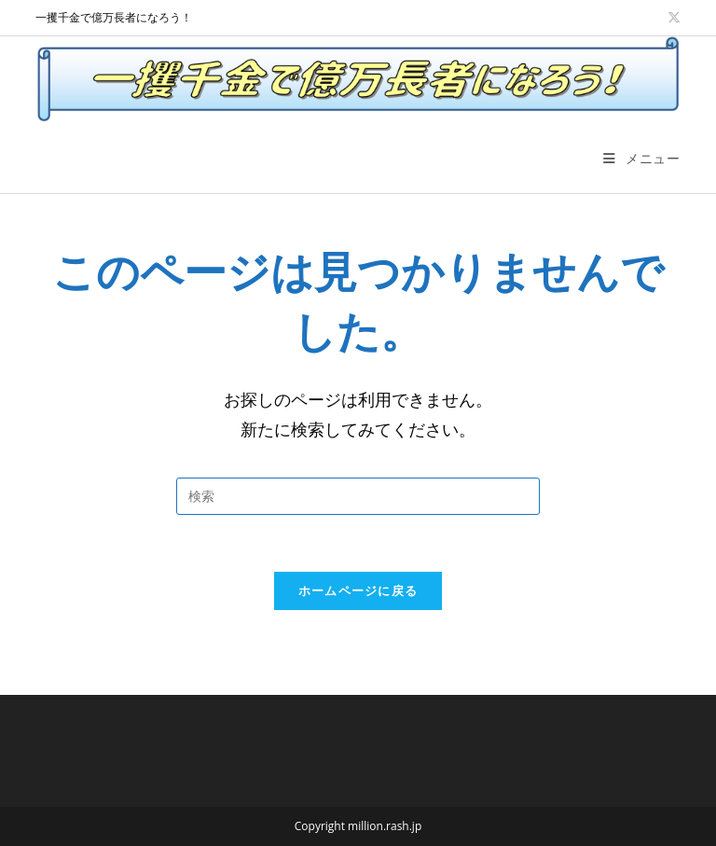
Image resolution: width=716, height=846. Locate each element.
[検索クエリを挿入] (358, 496)
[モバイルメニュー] (641, 158)
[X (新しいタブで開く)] (672, 17)
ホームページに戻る (358, 590)
